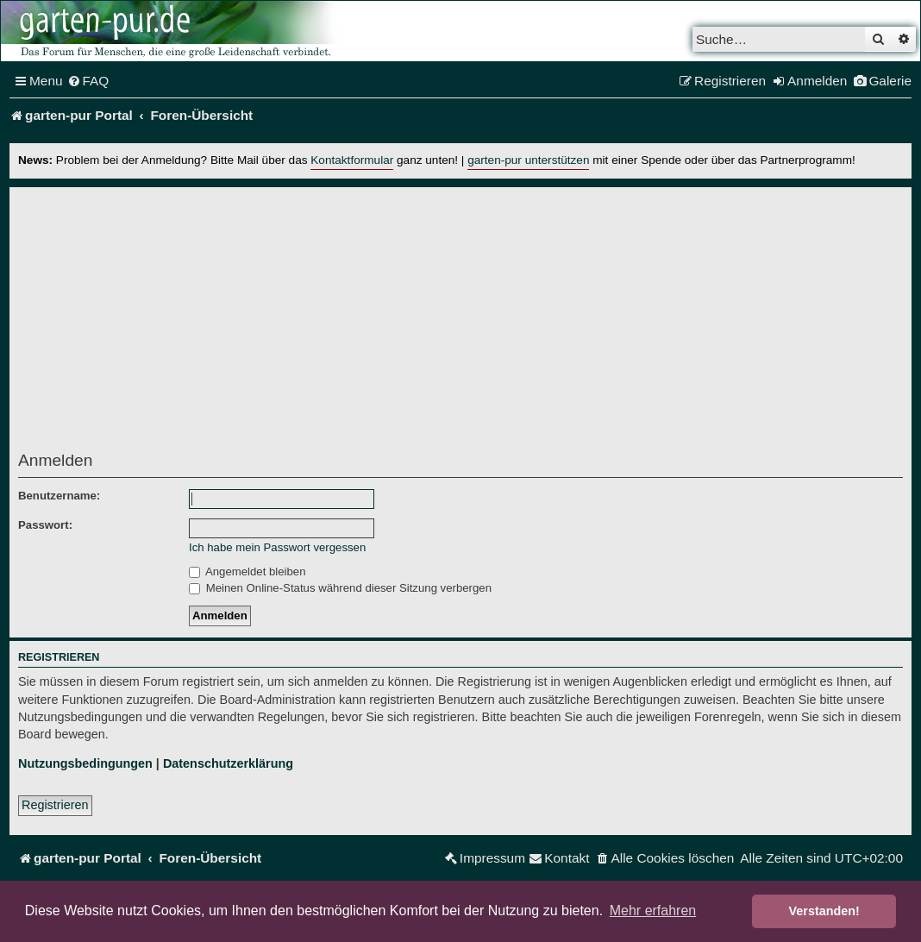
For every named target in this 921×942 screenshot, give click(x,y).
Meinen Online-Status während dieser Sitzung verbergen (340, 587)
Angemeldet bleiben (247, 571)
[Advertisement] (460, 324)
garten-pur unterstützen (528, 160)
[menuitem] (88, 81)
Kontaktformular (351, 160)
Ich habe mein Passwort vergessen (277, 547)
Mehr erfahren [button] (653, 910)
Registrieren (55, 805)
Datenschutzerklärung (228, 763)
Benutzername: (59, 495)
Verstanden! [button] (824, 911)
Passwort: (45, 524)
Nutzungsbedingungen (85, 763)
